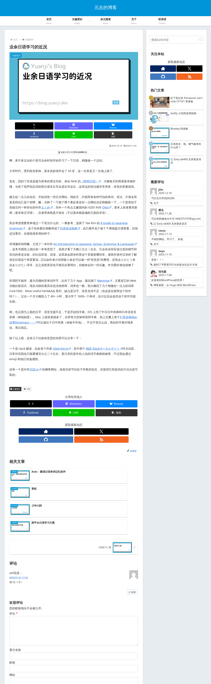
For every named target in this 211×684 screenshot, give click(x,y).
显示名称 (15, 604)
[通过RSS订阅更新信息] (85, 422)
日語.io (35, 360)
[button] (127, 126)
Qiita (106, 198)
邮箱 (12, 617)
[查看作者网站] (62, 422)
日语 (27, 380)
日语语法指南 (70, 219)
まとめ (47, 198)
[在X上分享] (19, 126)
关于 (110, 674)
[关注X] (70, 422)
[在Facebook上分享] (84, 126)
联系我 (119, 674)
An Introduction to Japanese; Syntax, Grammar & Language (94, 235)
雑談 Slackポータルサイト (104, 340)
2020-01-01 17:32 (18, 526)
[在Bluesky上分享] (62, 126)
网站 (12, 629)
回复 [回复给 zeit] (132, 541)
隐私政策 (100, 674)
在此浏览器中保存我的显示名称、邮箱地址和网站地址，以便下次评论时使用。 (63, 642)
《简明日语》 (91, 172)
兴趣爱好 (15, 380)
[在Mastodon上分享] (41, 126)
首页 (90, 674)
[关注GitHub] (77, 422)
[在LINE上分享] (106, 126)
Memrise (104, 272)
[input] (176, 40)
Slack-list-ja (62, 340)
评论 (13, 563)
